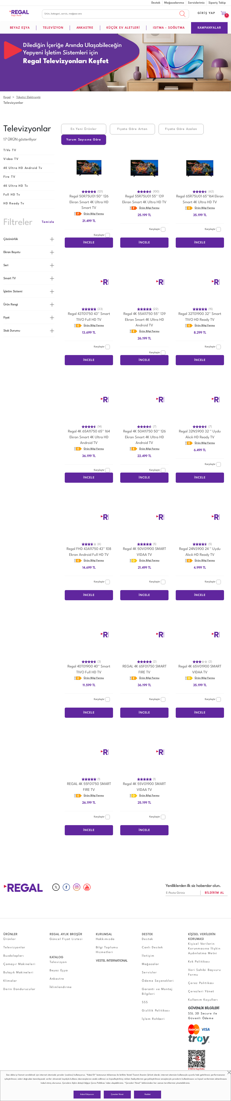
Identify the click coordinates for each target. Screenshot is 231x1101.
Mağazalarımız (174, 2)
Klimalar (10, 980)
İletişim (148, 955)
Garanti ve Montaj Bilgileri (157, 991)
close (229, 1072)
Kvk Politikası (199, 961)
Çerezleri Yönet (117, 1094)
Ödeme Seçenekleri (158, 980)
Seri (5, 265)
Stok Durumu (11, 330)
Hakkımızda (105, 939)
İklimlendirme (61, 987)
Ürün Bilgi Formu (94, 214)
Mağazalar (150, 964)
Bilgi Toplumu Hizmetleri (107, 950)
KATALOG (56, 957)
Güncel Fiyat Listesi (66, 939)
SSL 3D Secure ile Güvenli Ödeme (202, 1016)
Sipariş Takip (217, 2)
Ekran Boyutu (11, 252)
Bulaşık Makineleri (18, 972)
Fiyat (6, 317)
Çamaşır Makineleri (19, 964)
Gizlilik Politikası (156, 1010)
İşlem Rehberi (153, 1019)
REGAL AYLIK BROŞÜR (66, 934)
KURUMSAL (104, 934)
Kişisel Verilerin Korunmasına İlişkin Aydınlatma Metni (204, 948)
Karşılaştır (102, 235)
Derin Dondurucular (19, 989)
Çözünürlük (10, 239)
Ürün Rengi (10, 304)
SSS (145, 1002)
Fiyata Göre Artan (132, 129)
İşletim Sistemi (12, 291)
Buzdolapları (13, 955)
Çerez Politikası (98, 1083)
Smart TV (9, 278)
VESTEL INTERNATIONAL (111, 960)
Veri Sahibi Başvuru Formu (204, 972)
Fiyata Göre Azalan (181, 129)
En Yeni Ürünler (84, 129)
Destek (155, 2)
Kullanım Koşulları (203, 999)
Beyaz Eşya (59, 970)
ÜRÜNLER (10, 934)
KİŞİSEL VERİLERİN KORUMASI (201, 937)
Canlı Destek (152, 947)
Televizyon (58, 962)
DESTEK (147, 934)
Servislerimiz (196, 2)
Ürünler (9, 939)
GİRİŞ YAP (206, 13)
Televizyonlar (14, 947)
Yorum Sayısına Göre (83, 139)
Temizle (48, 222)
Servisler (149, 972)
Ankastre (57, 978)
